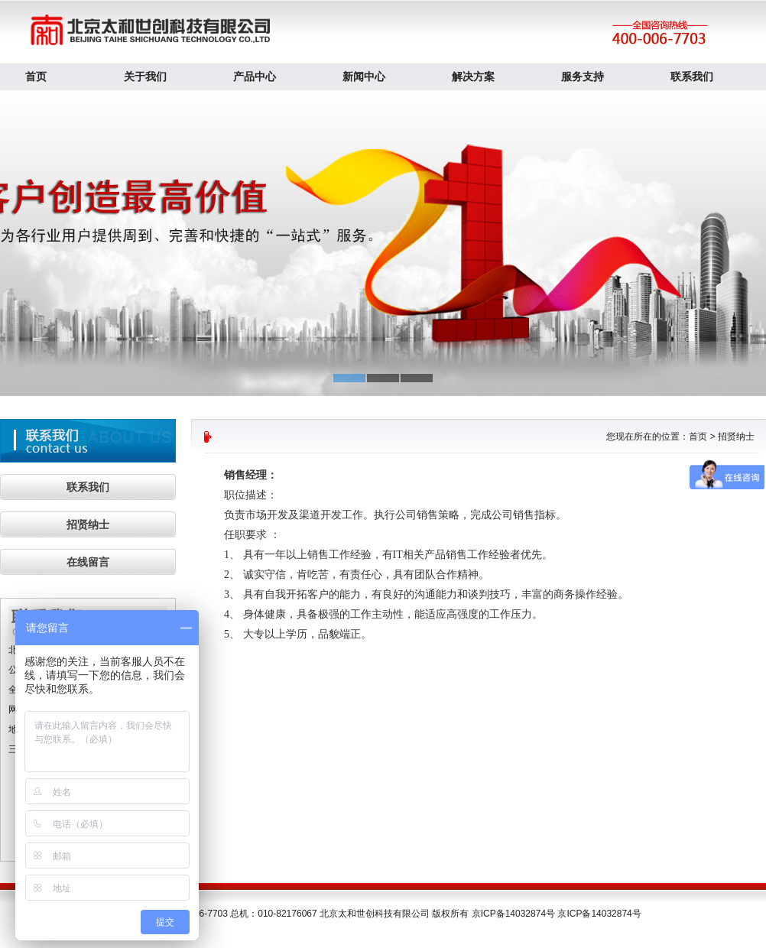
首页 (36, 76)
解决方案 (473, 76)
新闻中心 (363, 76)
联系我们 (691, 76)
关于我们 (145, 76)
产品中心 (254, 76)
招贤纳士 (88, 524)
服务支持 (582, 76)
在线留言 (88, 562)
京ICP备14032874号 (599, 913)
